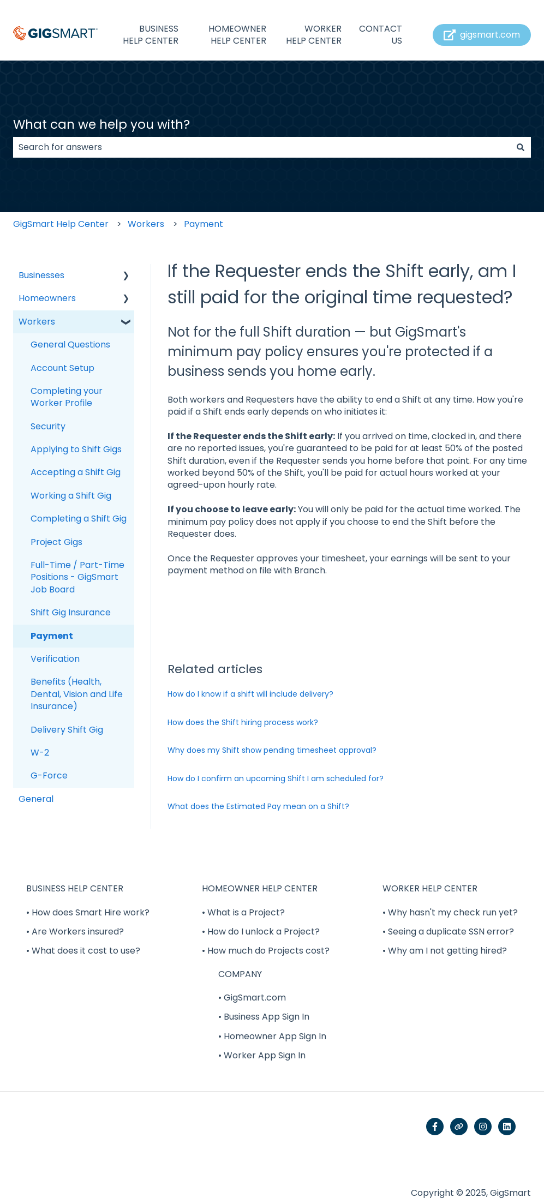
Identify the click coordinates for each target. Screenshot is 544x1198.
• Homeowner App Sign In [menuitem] (272, 1036)
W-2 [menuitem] (40, 752)
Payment (203, 224)
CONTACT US (380, 35)
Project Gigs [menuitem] (56, 542)
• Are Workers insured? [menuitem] (75, 931)
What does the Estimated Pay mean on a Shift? (258, 806)
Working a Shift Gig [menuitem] (71, 495)
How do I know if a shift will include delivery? (250, 693)
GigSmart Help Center (61, 224)
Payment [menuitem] (52, 636)
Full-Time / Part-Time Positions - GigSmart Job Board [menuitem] (77, 577)
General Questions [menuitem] (70, 344)
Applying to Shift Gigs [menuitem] (76, 449)
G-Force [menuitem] (49, 775)
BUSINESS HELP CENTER (150, 35)
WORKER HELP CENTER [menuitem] (429, 888)
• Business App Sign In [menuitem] (263, 1016)
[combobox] (261, 147)
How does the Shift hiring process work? (243, 722)
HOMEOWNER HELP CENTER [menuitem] (260, 888)
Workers (146, 224)
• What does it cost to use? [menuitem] (83, 950)
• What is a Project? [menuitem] (243, 912)
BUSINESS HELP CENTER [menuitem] (74, 888)
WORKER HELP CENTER (314, 35)
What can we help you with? (101, 124)
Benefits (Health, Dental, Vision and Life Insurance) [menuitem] (77, 693)
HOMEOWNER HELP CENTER (237, 35)
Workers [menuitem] (37, 321)
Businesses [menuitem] (41, 275)
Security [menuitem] (48, 426)
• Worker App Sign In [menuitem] (262, 1055)
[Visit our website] (459, 1126)
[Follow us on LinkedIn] (507, 1126)
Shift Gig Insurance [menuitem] (71, 612)
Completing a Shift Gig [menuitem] (79, 518)
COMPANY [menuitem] (240, 974)
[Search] (520, 147)
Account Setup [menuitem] (62, 368)
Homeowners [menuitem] (47, 298)
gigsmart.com (482, 34)
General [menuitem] (36, 799)
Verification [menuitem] (55, 658)
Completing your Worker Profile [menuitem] (67, 397)
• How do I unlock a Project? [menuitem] (261, 931)
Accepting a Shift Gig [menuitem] (76, 472)
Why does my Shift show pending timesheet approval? (272, 750)
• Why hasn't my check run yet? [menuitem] (450, 912)
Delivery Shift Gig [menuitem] (67, 729)
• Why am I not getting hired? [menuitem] (444, 950)
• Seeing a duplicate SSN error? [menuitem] (448, 931)
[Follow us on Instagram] (483, 1126)
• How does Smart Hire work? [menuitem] (88, 912)
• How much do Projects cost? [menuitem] (266, 950)
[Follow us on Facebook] (435, 1126)
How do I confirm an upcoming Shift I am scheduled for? (276, 778)
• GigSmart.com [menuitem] (252, 997)
